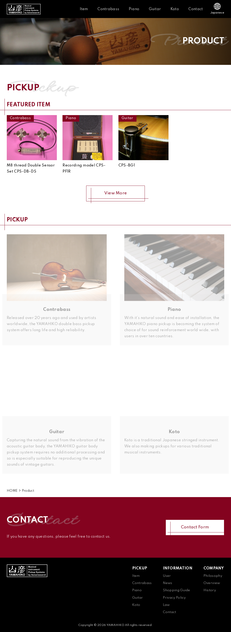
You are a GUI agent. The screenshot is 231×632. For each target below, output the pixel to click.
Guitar (155, 9)
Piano (134, 9)
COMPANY (213, 568)
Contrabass (108, 9)
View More (115, 193)
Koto (175, 9)
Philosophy (212, 576)
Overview (211, 583)
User (167, 576)
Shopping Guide (176, 590)
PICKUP (139, 568)
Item (84, 9)
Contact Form (195, 527)
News (167, 583)
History (209, 590)
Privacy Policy (174, 598)
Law (166, 605)
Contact (195, 9)
